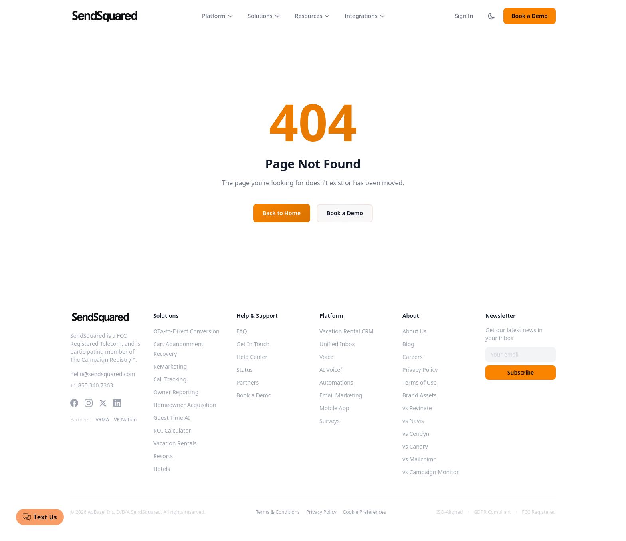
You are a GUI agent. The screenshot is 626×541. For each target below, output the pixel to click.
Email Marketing (340, 395)
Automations (336, 382)
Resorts (163, 456)
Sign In (464, 16)
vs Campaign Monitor (430, 472)
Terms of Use (419, 382)
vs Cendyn (415, 433)
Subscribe (520, 372)
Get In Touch (252, 344)
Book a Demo (529, 16)
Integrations (365, 16)
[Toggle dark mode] (491, 16)
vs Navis (413, 421)
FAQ (241, 331)
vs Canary (415, 446)
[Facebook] (74, 403)
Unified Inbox (337, 344)
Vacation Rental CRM (346, 331)
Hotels (161, 469)
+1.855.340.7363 (91, 385)
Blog (408, 344)
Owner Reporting (175, 392)
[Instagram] (89, 403)
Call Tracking (169, 379)
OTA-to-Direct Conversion (186, 331)
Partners (247, 382)
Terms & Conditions (278, 512)
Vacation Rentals (174, 443)
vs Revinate (417, 408)
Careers (412, 357)
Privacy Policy (420, 369)
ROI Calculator (172, 430)
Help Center (251, 357)
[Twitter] (103, 403)
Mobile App (334, 408)
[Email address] (520, 354)
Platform (217, 16)
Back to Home (282, 213)
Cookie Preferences (364, 512)
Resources (312, 16)
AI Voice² (330, 369)
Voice (326, 357)
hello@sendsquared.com (102, 374)
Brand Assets (419, 395)
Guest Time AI (171, 417)
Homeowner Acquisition (184, 405)
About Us (414, 331)
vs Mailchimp (419, 459)
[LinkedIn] (117, 403)
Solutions (264, 16)
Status (244, 369)
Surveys (329, 421)
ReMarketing (170, 366)
